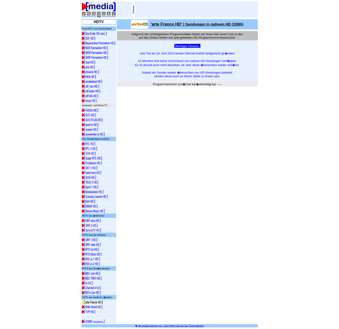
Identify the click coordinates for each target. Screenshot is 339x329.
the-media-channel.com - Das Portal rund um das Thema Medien (171, 326)
